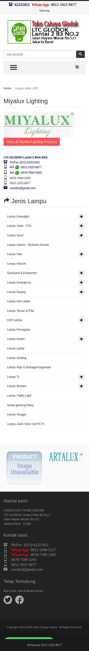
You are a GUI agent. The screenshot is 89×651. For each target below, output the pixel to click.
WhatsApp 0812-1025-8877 (44, 645)
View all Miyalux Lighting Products (32, 142)
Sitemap (44, 10)
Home (7, 88)
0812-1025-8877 (63, 4)
